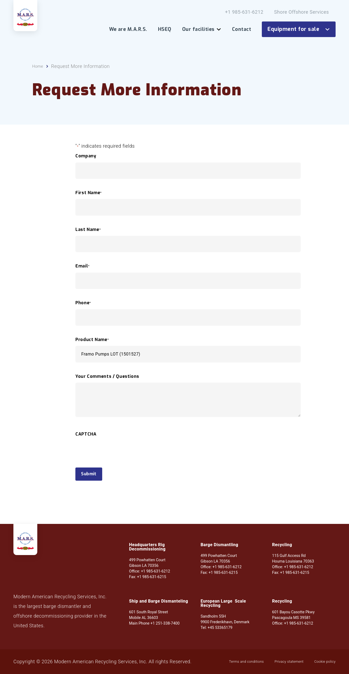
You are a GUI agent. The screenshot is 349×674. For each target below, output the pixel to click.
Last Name (88, 237)
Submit (92, 483)
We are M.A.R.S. (128, 29)
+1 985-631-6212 (244, 12)
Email (82, 274)
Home (39, 74)
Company (85, 164)
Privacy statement (93, 664)
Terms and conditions (37, 664)
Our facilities (201, 29)
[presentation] (116, 469)
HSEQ (164, 29)
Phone (83, 311)
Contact (241, 29)
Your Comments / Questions (107, 384)
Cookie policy (138, 664)
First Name (88, 200)
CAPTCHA (85, 442)
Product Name (92, 347)
